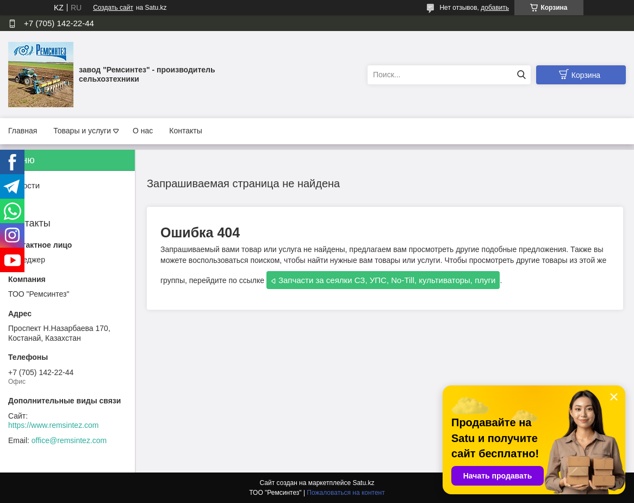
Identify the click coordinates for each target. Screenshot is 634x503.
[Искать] (521, 74)
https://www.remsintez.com (53, 425)
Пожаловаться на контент (345, 492)
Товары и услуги (82, 130)
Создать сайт (113, 7)
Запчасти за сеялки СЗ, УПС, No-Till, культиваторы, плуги (387, 280)
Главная (22, 130)
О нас (143, 130)
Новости (24, 185)
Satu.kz (363, 483)
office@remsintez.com (69, 440)
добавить (495, 7)
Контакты (185, 130)
